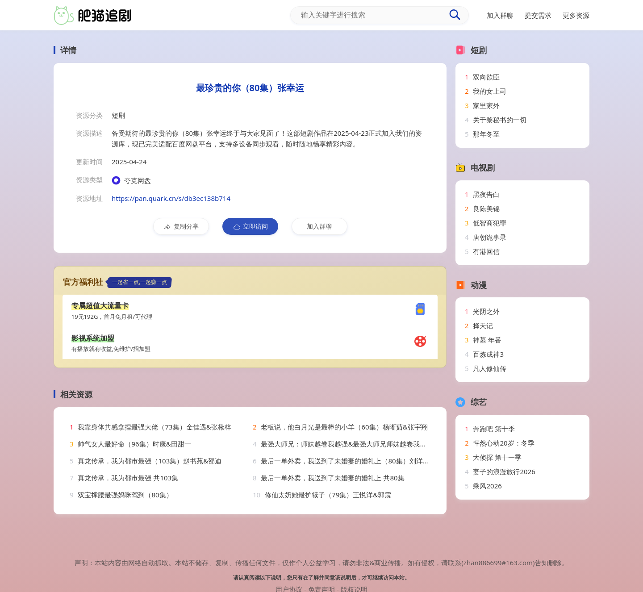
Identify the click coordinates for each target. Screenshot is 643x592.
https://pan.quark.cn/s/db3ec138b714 (171, 198)
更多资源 (576, 15)
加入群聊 (319, 226)
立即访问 (250, 226)
